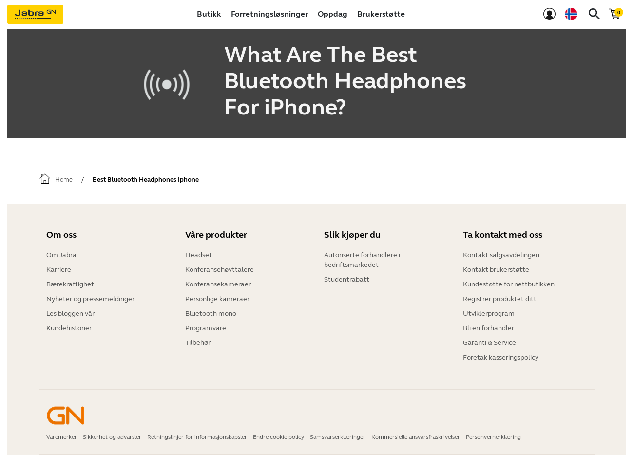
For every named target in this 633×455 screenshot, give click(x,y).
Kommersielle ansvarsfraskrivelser (415, 437)
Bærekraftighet (70, 284)
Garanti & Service (489, 343)
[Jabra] (35, 14)
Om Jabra (61, 255)
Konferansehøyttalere (219, 269)
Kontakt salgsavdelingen (501, 255)
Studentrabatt (346, 279)
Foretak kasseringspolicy (500, 357)
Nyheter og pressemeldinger (90, 299)
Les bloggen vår (70, 313)
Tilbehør (198, 343)
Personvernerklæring (493, 437)
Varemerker (61, 437)
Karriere (58, 269)
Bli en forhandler (488, 328)
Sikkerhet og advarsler (112, 437)
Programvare (205, 328)
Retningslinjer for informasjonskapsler (197, 437)
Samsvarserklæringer (337, 437)
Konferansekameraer (218, 284)
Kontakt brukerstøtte (496, 269)
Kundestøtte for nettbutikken (509, 284)
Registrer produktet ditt (500, 299)
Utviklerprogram (489, 313)
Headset (198, 255)
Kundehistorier (69, 328)
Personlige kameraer (217, 299)
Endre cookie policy (278, 437)
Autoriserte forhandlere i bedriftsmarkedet (362, 260)
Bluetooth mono (210, 313)
